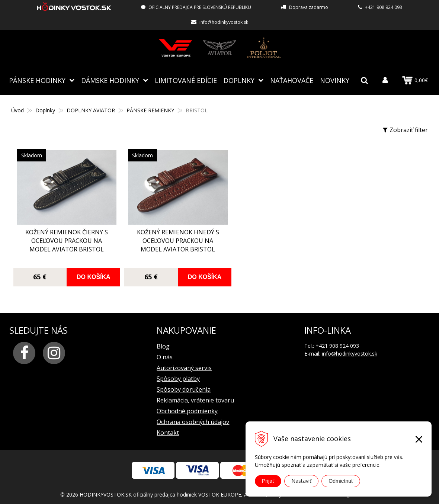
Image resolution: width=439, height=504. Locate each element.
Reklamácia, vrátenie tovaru (195, 395)
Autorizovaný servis (184, 362)
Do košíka (88, 271)
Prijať (268, 481)
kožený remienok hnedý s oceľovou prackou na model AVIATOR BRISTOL (167, 239)
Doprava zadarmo (308, 7)
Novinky (334, 80)
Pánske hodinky (37, 80)
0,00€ (415, 80)
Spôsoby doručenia (184, 384)
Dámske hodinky (110, 80)
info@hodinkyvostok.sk (223, 22)
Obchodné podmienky (187, 405)
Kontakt (168, 427)
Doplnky (239, 80)
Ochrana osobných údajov (193, 416)
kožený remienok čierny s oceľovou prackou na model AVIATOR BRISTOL (63, 239)
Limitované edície (186, 80)
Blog (163, 341)
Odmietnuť (341, 481)
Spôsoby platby (178, 373)
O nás (165, 351)
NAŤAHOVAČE (291, 80)
